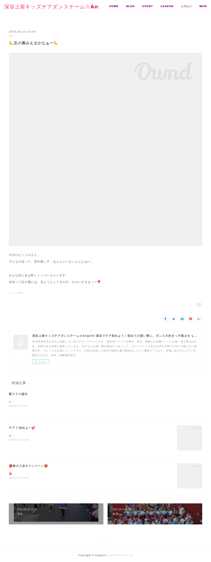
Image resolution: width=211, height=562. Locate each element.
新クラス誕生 (18, 394)
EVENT (147, 6)
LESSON (167, 6)
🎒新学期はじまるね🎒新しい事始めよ (33, 474)
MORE (185, 6)
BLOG (130, 6)
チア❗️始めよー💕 (22, 428)
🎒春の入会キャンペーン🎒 (28, 466)
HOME (114, 6)
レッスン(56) (16, 293)
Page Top (105, 543)
